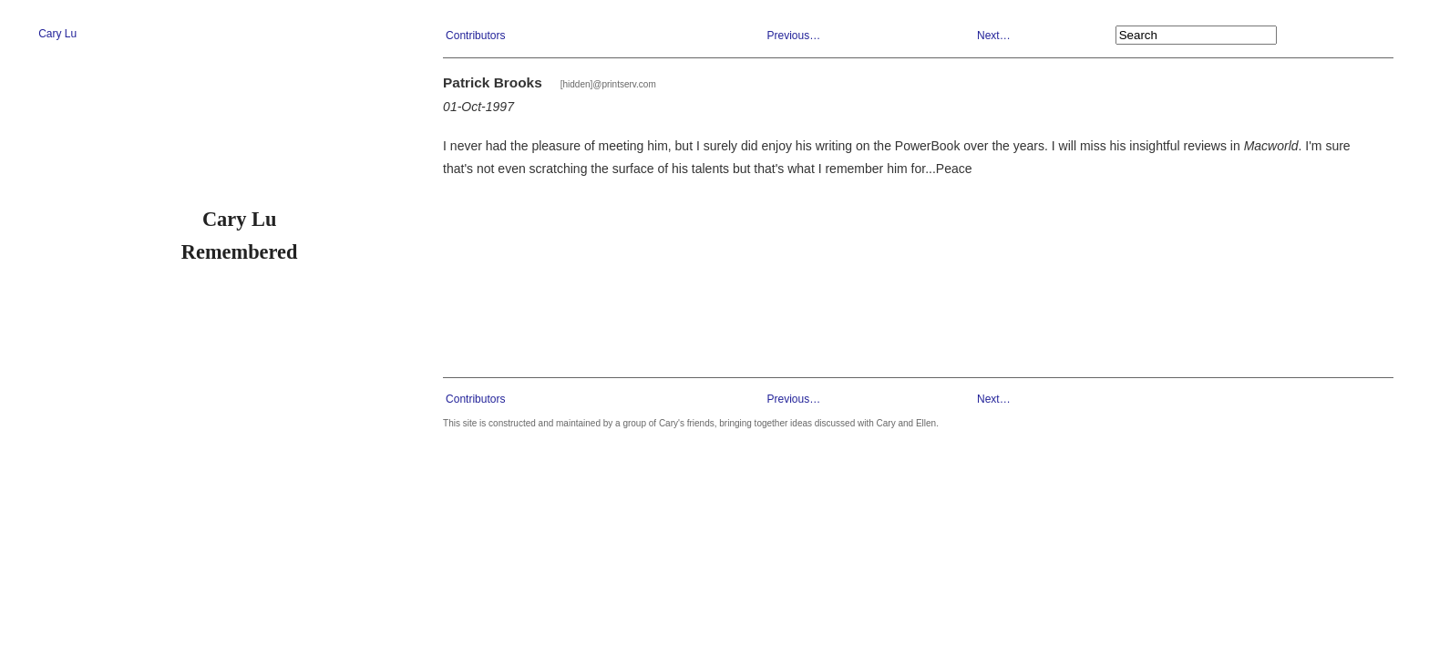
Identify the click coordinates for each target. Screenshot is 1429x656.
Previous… (793, 35)
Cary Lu (57, 33)
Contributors (475, 35)
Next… (994, 35)
